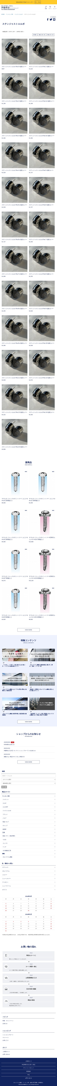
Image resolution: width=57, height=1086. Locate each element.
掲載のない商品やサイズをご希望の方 (14, 756)
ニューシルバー (6, 878)
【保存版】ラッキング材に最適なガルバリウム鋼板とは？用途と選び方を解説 (41, 714)
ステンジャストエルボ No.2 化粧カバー (14, 101)
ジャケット (6, 799)
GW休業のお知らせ (9, 744)
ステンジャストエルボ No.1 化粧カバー (41, 66)
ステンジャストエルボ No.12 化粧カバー (41, 378)
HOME (3, 14)
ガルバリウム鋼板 (7, 857)
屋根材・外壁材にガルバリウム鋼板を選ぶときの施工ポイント (41, 690)
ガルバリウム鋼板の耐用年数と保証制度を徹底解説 (14, 714)
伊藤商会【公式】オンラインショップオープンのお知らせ (20, 750)
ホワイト (4, 889)
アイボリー (5, 882)
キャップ (5, 825)
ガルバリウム (6, 871)
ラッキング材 (9, 14)
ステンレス (5, 867)
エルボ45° (5, 807)
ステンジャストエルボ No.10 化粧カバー (41, 343)
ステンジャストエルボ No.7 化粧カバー (41, 239)
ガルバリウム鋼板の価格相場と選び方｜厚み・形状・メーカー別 (41, 665)
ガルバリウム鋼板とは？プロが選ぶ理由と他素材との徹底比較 (14, 690)
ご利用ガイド (6, 1051)
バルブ (4, 818)
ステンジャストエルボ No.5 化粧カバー (41, 170)
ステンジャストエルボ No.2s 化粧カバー (41, 101)
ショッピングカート (8, 1034)
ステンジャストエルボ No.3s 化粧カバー (41, 135)
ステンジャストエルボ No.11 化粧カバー (14, 378)
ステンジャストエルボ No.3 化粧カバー (14, 135)
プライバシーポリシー (28, 1068)
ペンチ (4, 847)
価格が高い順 (42, 34)
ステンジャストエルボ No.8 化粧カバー (41, 274)
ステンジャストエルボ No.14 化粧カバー (41, 412)
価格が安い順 (50, 34)
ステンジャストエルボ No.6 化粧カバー (41, 205)
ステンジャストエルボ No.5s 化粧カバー (14, 205)
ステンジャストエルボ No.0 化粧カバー (14, 66)
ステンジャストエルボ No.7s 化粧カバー (14, 274)
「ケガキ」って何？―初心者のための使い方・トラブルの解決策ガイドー (13, 665)
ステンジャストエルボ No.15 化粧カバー (14, 447)
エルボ (4, 803)
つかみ (4, 839)
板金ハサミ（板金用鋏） (9, 836)
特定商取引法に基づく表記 (28, 1064)
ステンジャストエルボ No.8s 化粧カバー (14, 308)
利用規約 (28, 1071)
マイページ (6, 1037)
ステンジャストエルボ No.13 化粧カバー (14, 412)
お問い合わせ (6, 1054)
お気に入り (6, 1040)
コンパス (5, 843)
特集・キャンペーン (8, 1020)
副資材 (4, 829)
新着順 (34, 34)
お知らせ (5, 1023)
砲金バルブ (6, 821)
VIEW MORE (28, 630)
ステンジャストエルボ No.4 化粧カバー (14, 170)
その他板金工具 (7, 850)
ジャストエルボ (19, 14)
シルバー (4, 874)
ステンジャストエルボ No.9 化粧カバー (41, 308)
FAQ (28, 1074)
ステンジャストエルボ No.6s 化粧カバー (14, 239)
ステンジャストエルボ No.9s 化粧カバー (14, 343)
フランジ (5, 814)
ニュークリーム (6, 886)
